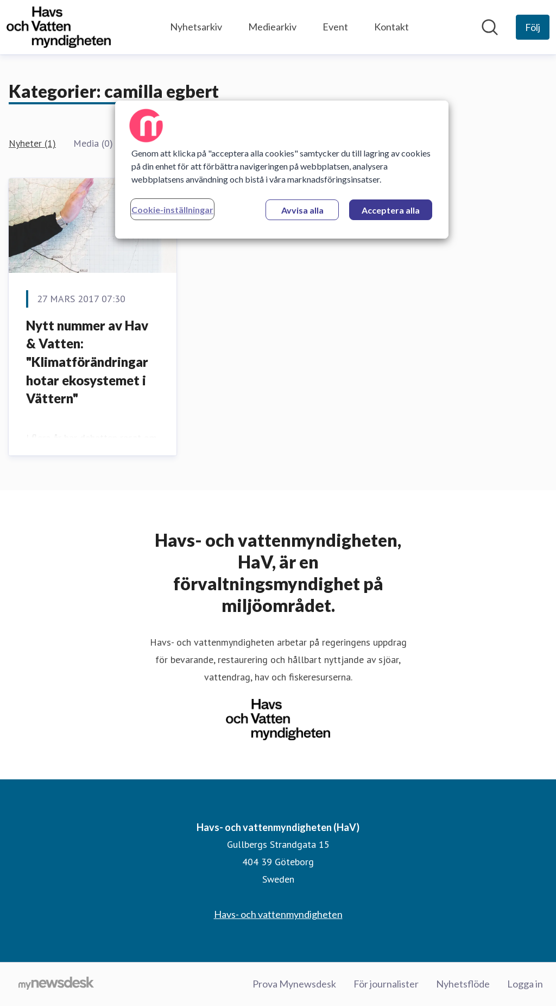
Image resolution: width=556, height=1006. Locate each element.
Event (335, 27)
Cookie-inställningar (172, 209)
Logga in (525, 984)
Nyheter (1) (32, 143)
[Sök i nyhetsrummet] (489, 27)
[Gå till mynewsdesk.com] (56, 984)
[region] (281, 170)
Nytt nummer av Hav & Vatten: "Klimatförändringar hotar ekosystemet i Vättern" (87, 361)
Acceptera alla (391, 210)
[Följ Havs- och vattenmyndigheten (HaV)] (532, 27)
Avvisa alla (302, 210)
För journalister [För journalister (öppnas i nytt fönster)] (386, 984)
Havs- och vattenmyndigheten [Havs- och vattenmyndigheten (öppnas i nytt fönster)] (278, 914)
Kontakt (391, 27)
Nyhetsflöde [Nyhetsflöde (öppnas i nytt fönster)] (463, 984)
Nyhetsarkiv (196, 27)
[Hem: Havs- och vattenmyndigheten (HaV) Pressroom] (59, 27)
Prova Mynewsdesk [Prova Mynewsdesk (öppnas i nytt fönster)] (294, 984)
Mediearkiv (272, 27)
